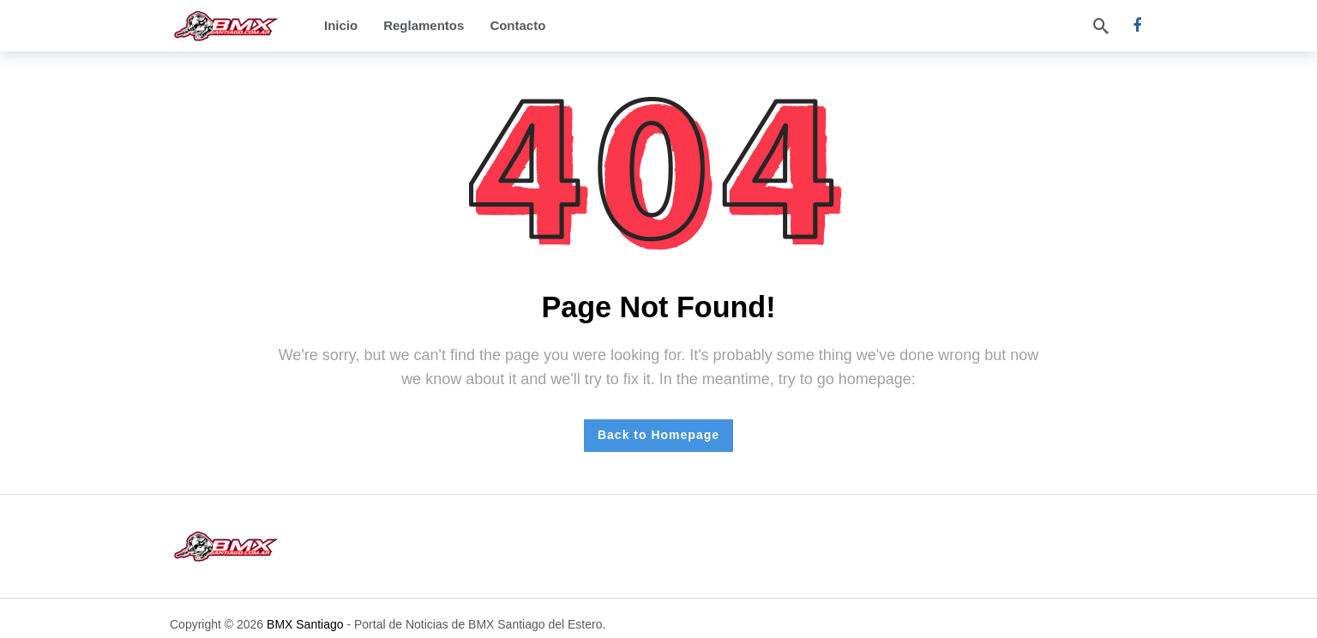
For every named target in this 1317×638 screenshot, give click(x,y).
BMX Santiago (305, 624)
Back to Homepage (658, 435)
